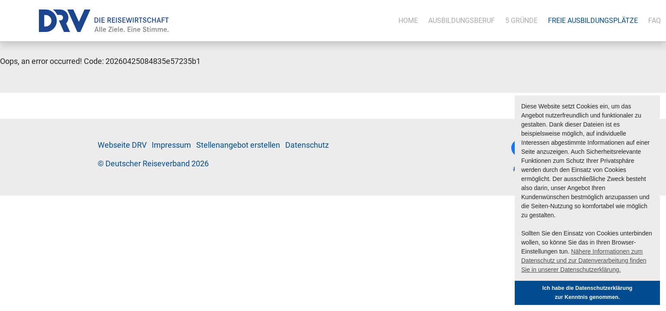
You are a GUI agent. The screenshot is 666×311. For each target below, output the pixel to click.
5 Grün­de (521, 20)
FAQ (654, 20)
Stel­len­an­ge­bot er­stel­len (238, 145)
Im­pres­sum (171, 145)
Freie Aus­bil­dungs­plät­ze (593, 20)
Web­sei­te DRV (122, 145)
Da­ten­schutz (307, 145)
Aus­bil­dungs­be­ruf (461, 20)
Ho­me (408, 20)
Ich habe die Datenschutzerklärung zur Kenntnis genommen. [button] (587, 292)
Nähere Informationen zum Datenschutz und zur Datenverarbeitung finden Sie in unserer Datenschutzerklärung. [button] (584, 260)
